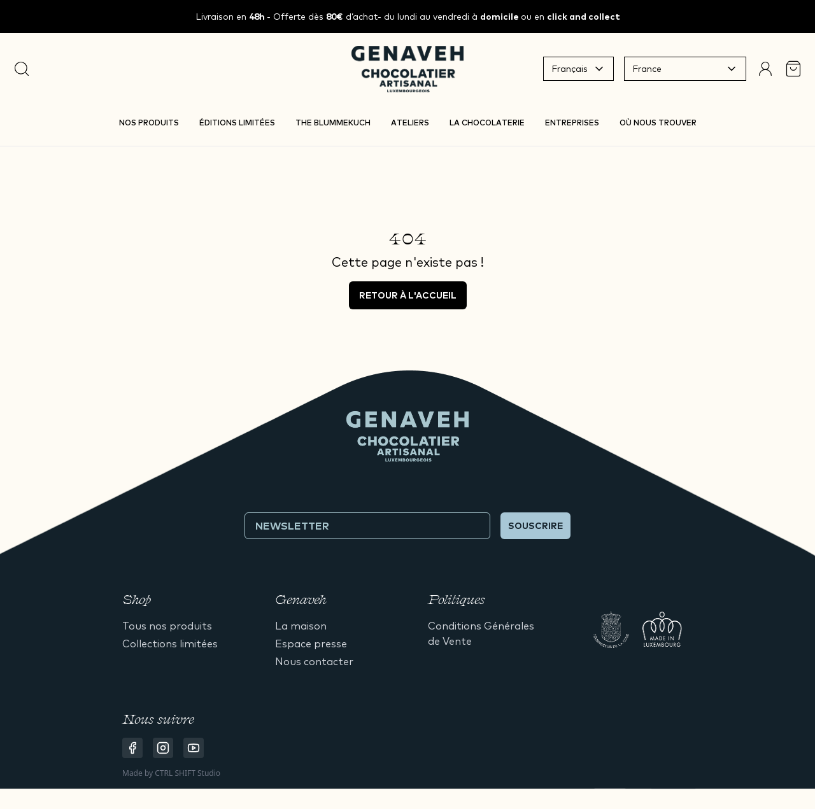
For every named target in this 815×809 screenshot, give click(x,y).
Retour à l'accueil (408, 295)
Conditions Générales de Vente (481, 633)
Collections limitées (170, 643)
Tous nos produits (167, 625)
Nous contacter (314, 661)
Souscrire (535, 525)
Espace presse (311, 643)
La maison (301, 625)
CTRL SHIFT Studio (187, 773)
